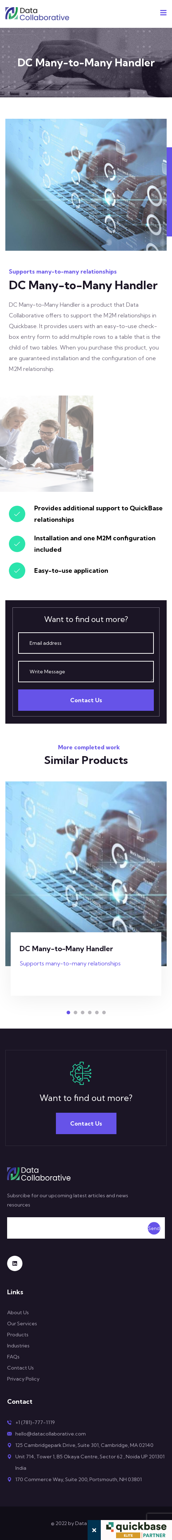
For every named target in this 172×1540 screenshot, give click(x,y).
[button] (68, 1012)
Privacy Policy (23, 1379)
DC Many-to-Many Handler (66, 948)
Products (17, 1334)
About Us (18, 1312)
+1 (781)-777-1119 (35, 1422)
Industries (18, 1345)
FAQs (13, 1356)
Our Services (22, 1323)
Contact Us (86, 700)
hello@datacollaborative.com (50, 1434)
